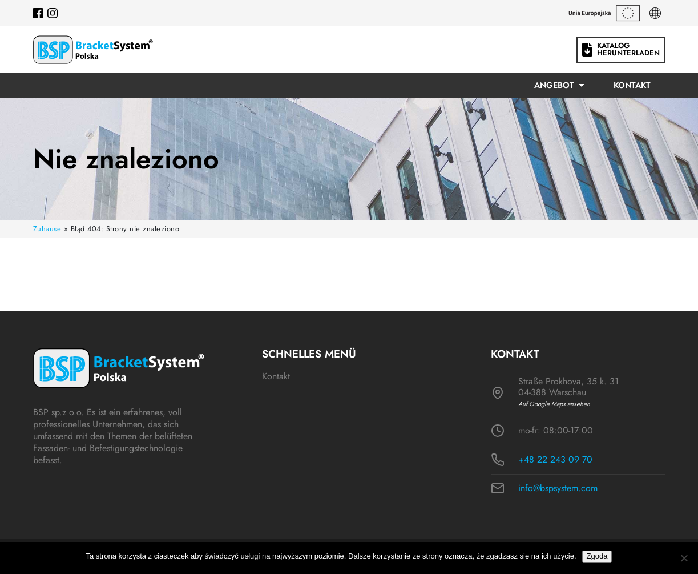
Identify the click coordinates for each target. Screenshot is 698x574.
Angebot (554, 85)
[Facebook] (38, 13)
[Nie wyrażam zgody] (683, 558)
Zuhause (47, 228)
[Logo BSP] (93, 49)
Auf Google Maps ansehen (554, 404)
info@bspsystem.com (558, 488)
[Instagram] (52, 13)
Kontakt (632, 85)
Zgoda (597, 556)
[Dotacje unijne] (604, 13)
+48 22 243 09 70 (555, 460)
